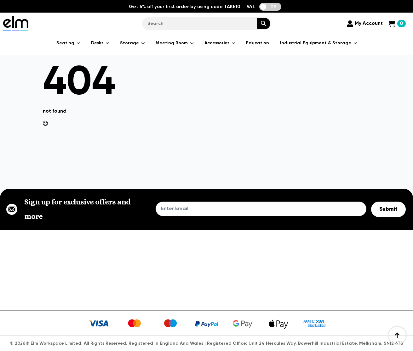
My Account (369, 23)
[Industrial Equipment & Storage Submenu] (355, 43)
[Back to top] (397, 335)
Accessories (216, 43)
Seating (65, 43)
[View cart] (397, 23)
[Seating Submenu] (78, 43)
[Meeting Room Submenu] (192, 43)
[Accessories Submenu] (233, 43)
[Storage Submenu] (143, 43)
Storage (129, 43)
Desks (97, 43)
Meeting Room (172, 43)
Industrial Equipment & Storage (315, 43)
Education (257, 43)
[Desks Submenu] (107, 43)
